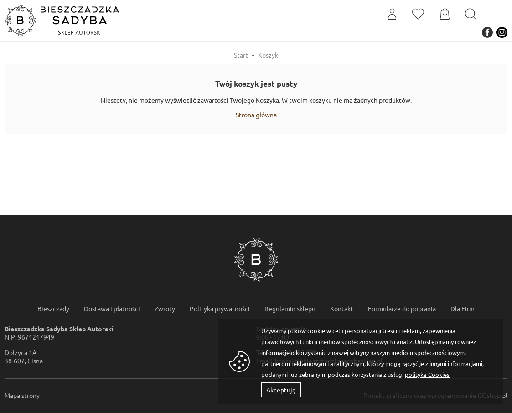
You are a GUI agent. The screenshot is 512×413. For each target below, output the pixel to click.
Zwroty (165, 308)
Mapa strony (22, 395)
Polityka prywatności (220, 308)
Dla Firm (462, 308)
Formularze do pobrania (402, 308)
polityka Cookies (427, 374)
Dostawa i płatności (112, 308)
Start (241, 55)
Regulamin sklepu (289, 308)
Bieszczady (53, 308)
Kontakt (341, 308)
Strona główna (256, 114)
